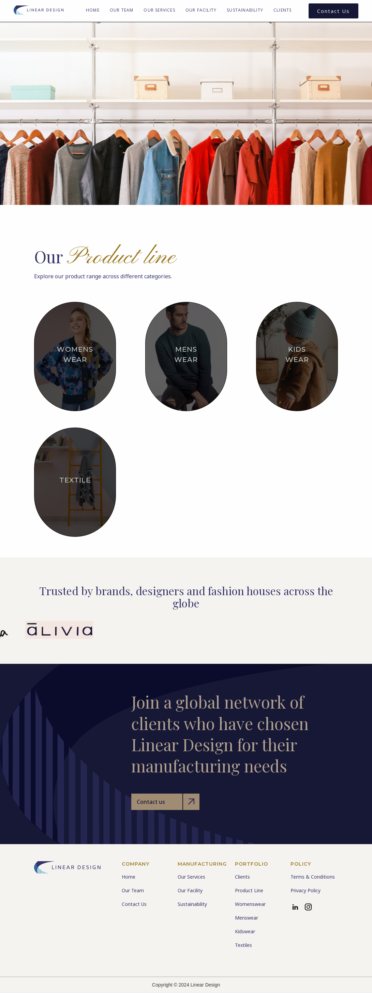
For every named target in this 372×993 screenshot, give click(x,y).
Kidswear (245, 931)
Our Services (159, 10)
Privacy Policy (306, 890)
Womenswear (250, 904)
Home (93, 10)
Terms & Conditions (313, 876)
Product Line (249, 890)
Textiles (243, 945)
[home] (39, 10)
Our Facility (201, 10)
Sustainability (245, 10)
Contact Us (333, 11)
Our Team (122, 10)
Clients (282, 10)
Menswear (246, 917)
